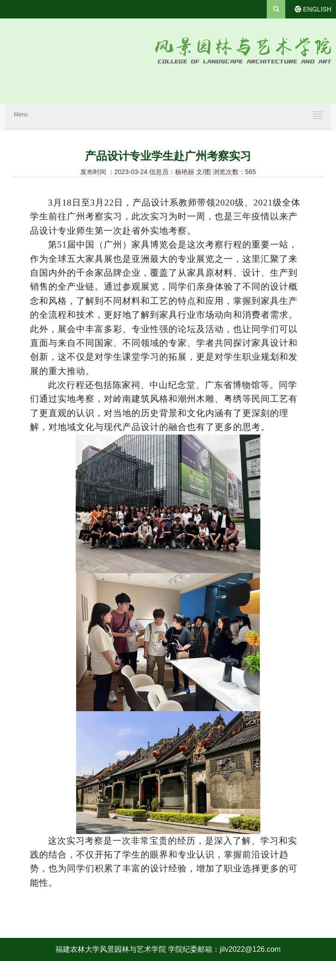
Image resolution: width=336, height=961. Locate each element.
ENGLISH (317, 9)
